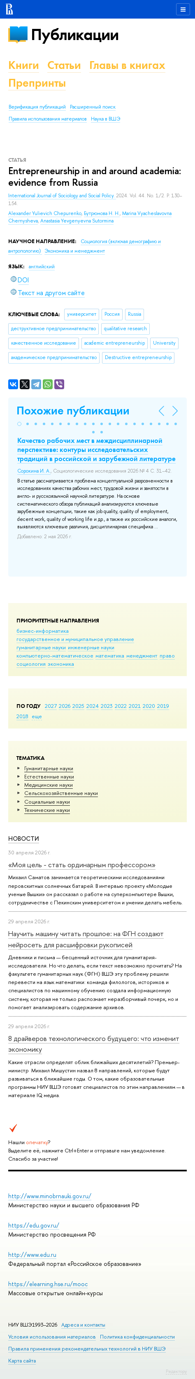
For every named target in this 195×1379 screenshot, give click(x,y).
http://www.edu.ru (32, 1254)
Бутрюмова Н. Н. (102, 213)
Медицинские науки (48, 784)
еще (37, 716)
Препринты (37, 83)
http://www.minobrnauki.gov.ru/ (49, 1196)
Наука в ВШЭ (105, 119)
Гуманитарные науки (48, 768)
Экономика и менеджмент (74, 251)
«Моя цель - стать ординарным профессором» (82, 864)
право (167, 655)
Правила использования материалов (48, 119)
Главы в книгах (127, 65)
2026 (64, 706)
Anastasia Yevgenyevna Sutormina (77, 221)
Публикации (74, 34)
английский (42, 266)
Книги (23, 65)
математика (109, 655)
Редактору (176, 1371)
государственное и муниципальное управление (75, 639)
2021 (135, 706)
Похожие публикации (73, 410)
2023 (107, 706)
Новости (23, 838)
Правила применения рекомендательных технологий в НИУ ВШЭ (87, 1348)
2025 (78, 706)
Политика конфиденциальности (137, 1336)
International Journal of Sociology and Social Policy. (62, 195)
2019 (163, 706)
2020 (149, 706)
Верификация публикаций (37, 107)
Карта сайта (22, 1360)
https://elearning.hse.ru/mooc (48, 1284)
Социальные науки (47, 801)
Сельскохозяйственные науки (61, 793)
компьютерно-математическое (54, 655)
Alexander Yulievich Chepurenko (44, 213)
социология (31, 663)
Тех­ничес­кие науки (47, 810)
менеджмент (142, 655)
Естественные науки (49, 776)
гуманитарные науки (41, 647)
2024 (92, 706)
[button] (19, 424)
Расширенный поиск (93, 107)
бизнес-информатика (42, 630)
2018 (22, 716)
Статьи (64, 65)
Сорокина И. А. (34, 471)
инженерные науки (91, 647)
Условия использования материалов (52, 1336)
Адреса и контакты (83, 1324)
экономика (61, 663)
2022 (121, 706)
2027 (51, 706)
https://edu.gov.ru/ (33, 1225)
